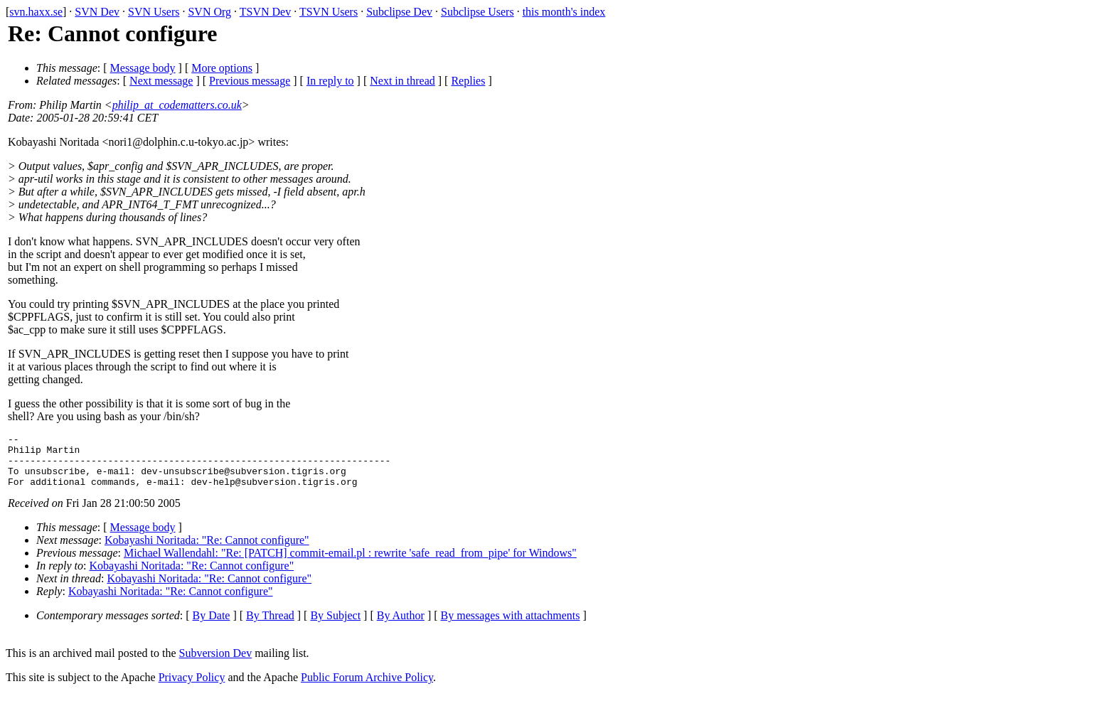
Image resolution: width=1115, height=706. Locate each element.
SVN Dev (97, 12)
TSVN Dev (265, 12)
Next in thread (402, 81)
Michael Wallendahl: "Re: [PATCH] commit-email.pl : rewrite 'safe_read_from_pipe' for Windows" (350, 563)
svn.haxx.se (36, 12)
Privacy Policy (192, 688)
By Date (211, 626)
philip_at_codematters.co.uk (177, 105)
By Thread (270, 626)
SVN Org (209, 12)
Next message (161, 81)
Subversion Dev (215, 664)
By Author (401, 626)
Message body (143, 68)
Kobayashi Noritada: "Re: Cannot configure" (207, 551)
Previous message (249, 81)
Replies (468, 81)
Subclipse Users (477, 12)
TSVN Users (328, 12)
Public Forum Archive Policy (367, 688)
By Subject (335, 626)
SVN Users (153, 12)
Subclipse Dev (399, 12)
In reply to (330, 81)
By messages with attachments (510, 626)
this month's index (564, 12)
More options (221, 68)
